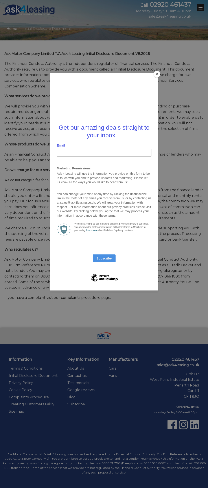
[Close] (157, 74)
